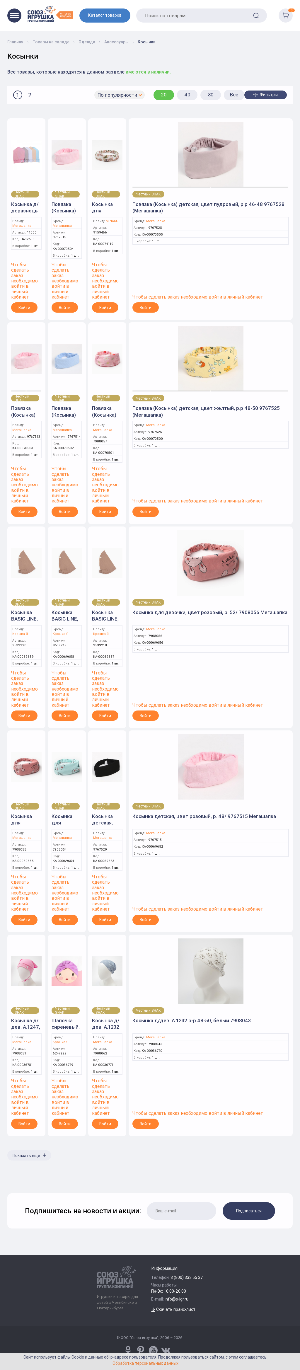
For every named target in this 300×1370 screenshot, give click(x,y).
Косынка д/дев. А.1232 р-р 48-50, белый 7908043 (191, 1020)
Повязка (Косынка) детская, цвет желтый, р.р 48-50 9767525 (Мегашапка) (206, 411)
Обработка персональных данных (145, 1363)
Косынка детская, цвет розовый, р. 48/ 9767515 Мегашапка (204, 816)
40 (187, 94)
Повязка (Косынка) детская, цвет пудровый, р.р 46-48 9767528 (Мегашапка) (208, 207)
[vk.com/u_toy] (165, 1350)
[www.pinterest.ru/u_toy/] (128, 1350)
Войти (24, 307)
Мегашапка (21, 226)
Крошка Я (20, 634)
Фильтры (265, 94)
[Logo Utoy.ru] (50, 14)
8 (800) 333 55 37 (187, 1277)
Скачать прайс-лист (173, 1309)
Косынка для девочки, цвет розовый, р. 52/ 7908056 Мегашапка (209, 612)
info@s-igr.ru (176, 1299)
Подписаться (249, 1211)
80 (211, 94)
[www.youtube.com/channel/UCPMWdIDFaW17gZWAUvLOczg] (153, 1350)
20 (164, 94)
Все (234, 94)
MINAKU (112, 221)
